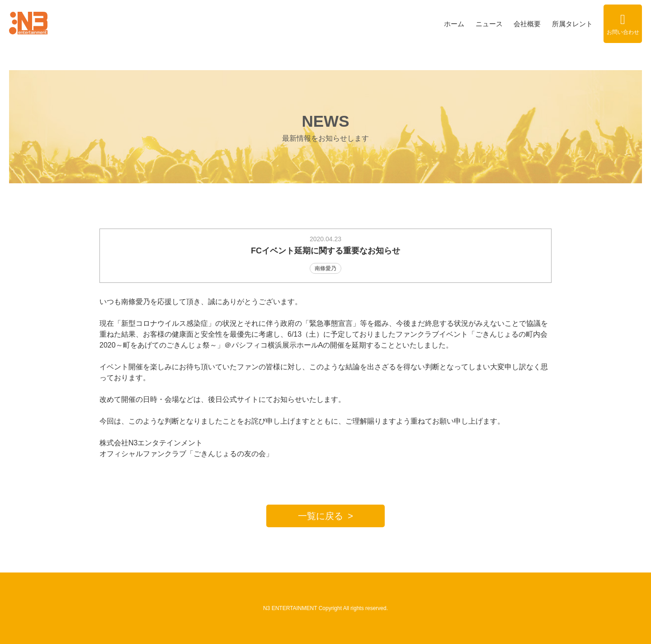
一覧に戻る (320, 516)
